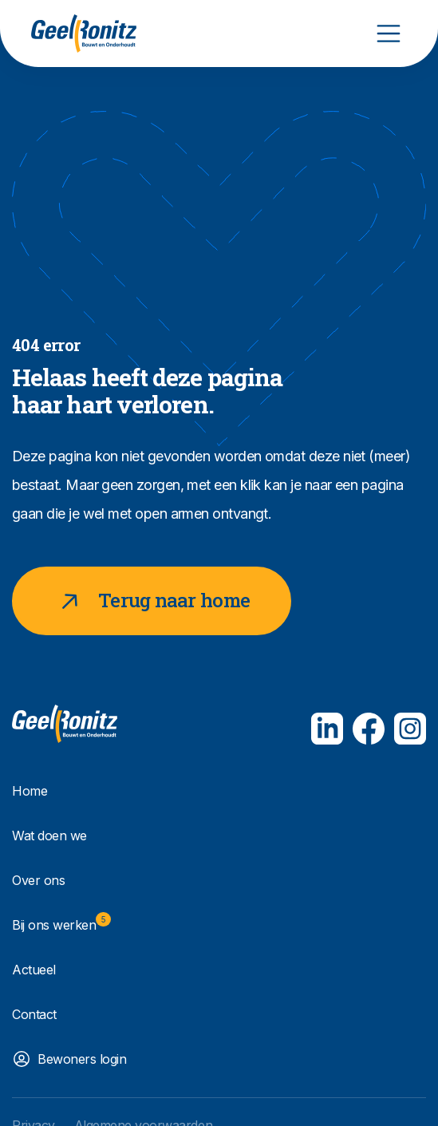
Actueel (34, 970)
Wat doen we (49, 836)
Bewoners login (81, 1059)
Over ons (38, 880)
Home (29, 791)
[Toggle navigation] (388, 33)
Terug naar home (151, 601)
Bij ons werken (61, 922)
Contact (34, 1014)
